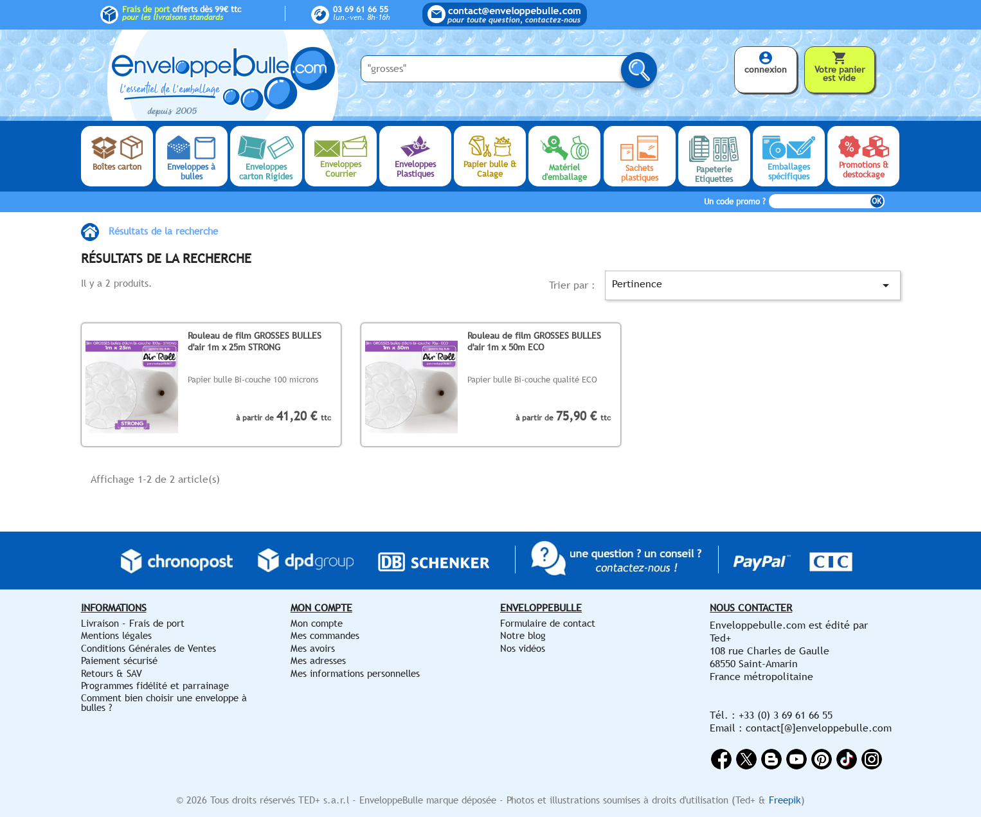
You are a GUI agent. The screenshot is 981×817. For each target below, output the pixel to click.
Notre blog (523, 635)
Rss (771, 759)
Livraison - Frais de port (132, 623)
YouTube (796, 759)
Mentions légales (116, 635)
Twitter (746, 759)
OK (876, 201)
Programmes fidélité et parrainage (155, 685)
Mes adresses (318, 660)
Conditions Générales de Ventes (148, 648)
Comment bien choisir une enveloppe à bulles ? (164, 702)
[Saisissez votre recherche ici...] (499, 68)
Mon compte (317, 623)
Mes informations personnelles (355, 673)
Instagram (871, 759)
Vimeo (846, 759)
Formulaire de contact (547, 623)
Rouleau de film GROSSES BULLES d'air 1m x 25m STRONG (254, 341)
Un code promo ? (735, 201)
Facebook (721, 759)
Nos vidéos (522, 648)
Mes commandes (325, 635)
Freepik (785, 800)
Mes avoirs (313, 648)
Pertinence (752, 285)
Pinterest (821, 759)
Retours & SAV (111, 673)
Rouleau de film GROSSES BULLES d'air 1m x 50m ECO (534, 341)
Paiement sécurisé (119, 660)
